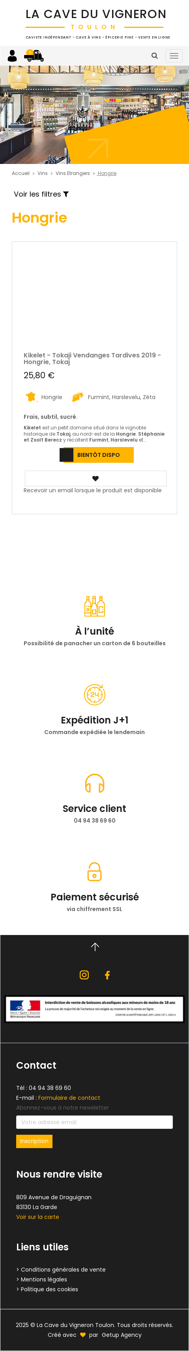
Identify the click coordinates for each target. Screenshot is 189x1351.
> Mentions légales (41, 1279)
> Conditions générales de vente (61, 1270)
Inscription (34, 1141)
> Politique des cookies (47, 1289)
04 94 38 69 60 (50, 1088)
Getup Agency (122, 1335)
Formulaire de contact (69, 1098)
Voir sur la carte (37, 1217)
